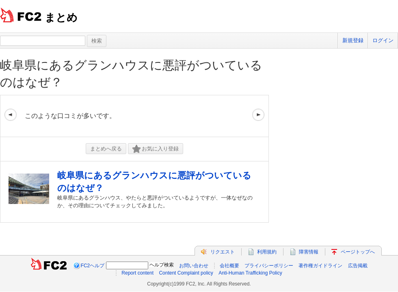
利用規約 (267, 252)
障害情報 (308, 252)
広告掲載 (358, 265)
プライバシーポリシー (268, 265)
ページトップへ (358, 252)
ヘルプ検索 (161, 264)
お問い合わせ (193, 265)
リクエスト (222, 252)
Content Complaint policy (186, 273)
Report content (137, 273)
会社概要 (229, 265)
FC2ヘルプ (93, 265)
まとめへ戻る (106, 149)
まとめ (61, 17)
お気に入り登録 (155, 149)
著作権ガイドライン (320, 265)
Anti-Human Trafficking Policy (250, 273)
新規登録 (352, 40)
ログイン (383, 40)
